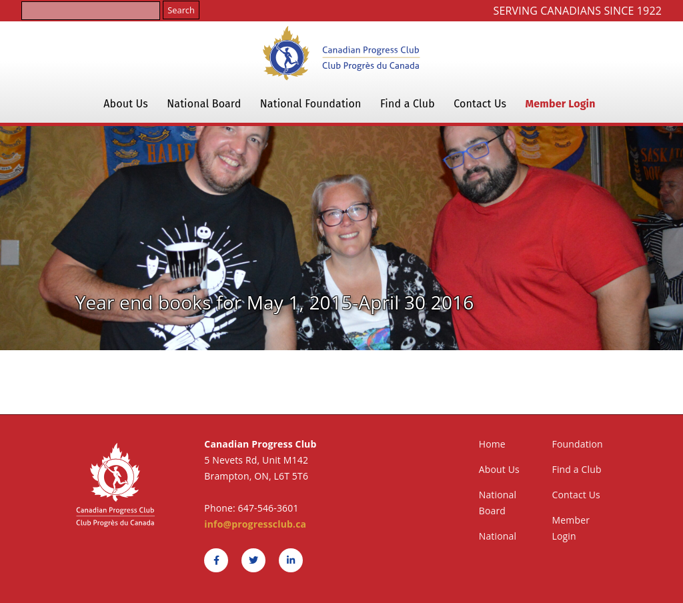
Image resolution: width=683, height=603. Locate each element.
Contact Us (480, 103)
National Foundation (311, 103)
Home (492, 444)
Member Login (561, 103)
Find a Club (407, 103)
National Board (204, 103)
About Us (125, 103)
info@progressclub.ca (255, 524)
